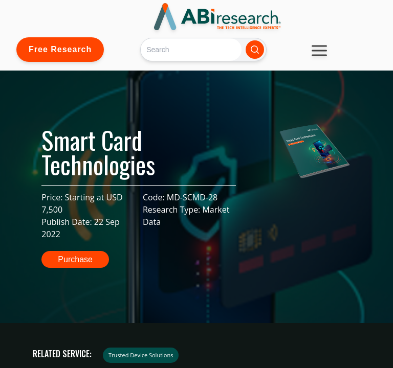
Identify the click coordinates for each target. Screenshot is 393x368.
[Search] (191, 49)
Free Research (60, 49)
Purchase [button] (75, 259)
